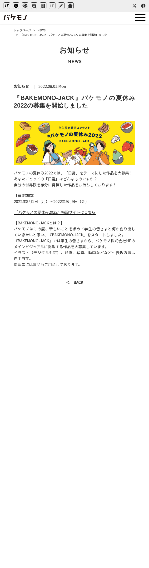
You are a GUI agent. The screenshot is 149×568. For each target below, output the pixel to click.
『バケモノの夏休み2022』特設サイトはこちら (55, 212)
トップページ (22, 30)
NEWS (41, 30)
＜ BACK (74, 282)
